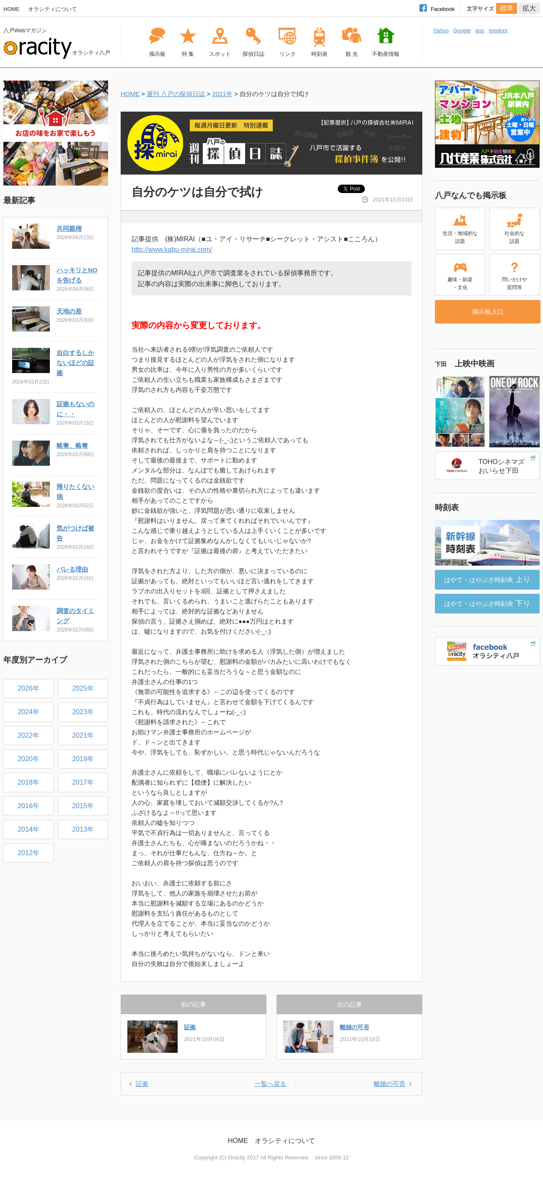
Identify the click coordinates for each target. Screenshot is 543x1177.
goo (479, 30)
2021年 (222, 93)
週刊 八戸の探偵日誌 (176, 93)
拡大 (529, 8)
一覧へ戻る (270, 1083)
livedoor (498, 30)
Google (462, 30)
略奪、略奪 (72, 445)
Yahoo (441, 30)
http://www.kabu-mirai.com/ (172, 249)
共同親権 (69, 228)
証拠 (190, 1027)
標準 (506, 8)
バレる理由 (72, 569)
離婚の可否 (354, 1027)
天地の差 (69, 311)
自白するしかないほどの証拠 (75, 362)
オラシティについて (52, 9)
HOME (11, 9)
